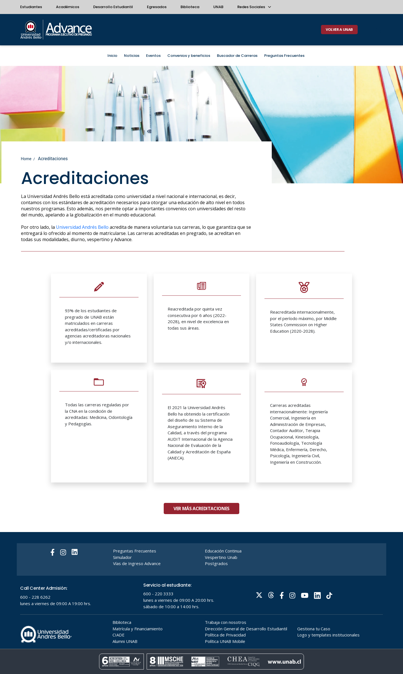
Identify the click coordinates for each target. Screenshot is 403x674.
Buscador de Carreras (237, 55)
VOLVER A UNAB (339, 29)
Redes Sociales (253, 7)
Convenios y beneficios (188, 55)
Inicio (112, 55)
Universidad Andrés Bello (82, 227)
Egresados (157, 7)
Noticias (131, 55)
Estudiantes (31, 7)
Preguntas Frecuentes (284, 55)
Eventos (153, 55)
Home (26, 159)
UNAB (218, 7)
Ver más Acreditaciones (201, 530)
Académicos (67, 7)
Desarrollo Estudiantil (113, 7)
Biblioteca (190, 7)
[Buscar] (378, 30)
